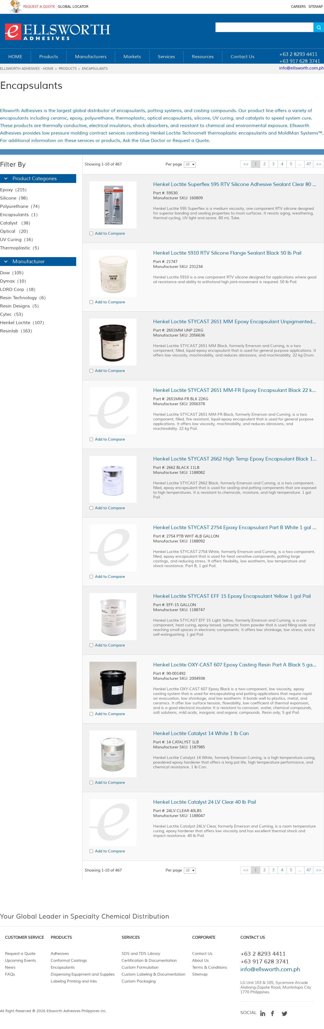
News (10, 967)
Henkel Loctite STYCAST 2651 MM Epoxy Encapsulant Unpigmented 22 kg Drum (235, 322)
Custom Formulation (140, 967)
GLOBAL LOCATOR (73, 7)
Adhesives (60, 953)
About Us (200, 960)
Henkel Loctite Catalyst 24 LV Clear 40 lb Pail (204, 802)
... (300, 164)
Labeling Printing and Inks (74, 981)
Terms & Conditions (209, 967)
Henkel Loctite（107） (23, 322)
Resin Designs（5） (20, 306)
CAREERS (298, 7)
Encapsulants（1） (20, 215)
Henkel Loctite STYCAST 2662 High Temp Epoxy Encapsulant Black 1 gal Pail (235, 459)
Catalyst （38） (16, 223)
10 (187, 164)
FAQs (10, 974)
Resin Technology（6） (24, 298)
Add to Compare (110, 233)
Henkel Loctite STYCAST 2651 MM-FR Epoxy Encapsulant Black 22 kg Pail (235, 390)
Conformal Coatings (69, 960)
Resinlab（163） (17, 331)
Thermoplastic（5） (21, 248)
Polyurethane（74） (21, 206)
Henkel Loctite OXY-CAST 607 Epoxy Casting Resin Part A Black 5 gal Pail (235, 665)
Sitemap (199, 974)
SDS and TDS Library (141, 953)
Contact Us (202, 953)
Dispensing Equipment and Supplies (83, 974)
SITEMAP (315, 7)
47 (309, 164)
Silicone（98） (15, 198)
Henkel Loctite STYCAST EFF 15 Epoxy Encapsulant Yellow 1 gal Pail (232, 596)
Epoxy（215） (14, 190)
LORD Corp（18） (19, 289)
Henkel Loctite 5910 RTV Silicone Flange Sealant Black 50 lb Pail (227, 253)
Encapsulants (95, 69)
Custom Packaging (139, 981)
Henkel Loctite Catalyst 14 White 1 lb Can (201, 733)
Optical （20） (15, 231)
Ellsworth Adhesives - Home (26, 69)
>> (319, 164)
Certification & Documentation (149, 960)
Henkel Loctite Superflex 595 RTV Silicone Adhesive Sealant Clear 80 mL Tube (235, 184)
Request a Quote (20, 953)
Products (68, 69)
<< (246, 164)
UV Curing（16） (17, 239)
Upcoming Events (20, 960)
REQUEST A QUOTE (39, 7)
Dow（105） (13, 273)
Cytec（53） (12, 314)
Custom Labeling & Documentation (153, 974)
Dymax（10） (14, 281)
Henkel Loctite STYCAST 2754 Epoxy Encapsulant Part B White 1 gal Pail (235, 527)
